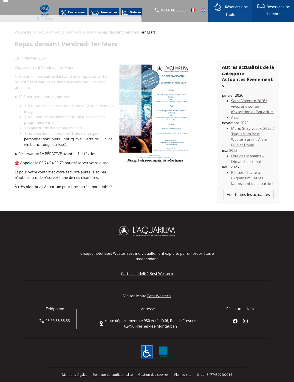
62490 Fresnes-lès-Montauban (150, 319)
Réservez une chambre (273, 10)
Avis (234, 113)
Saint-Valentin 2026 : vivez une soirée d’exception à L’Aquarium (252, 102)
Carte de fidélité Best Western (147, 269)
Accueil (45, 32)
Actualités (63, 32)
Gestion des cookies (153, 370)
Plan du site (183, 370)
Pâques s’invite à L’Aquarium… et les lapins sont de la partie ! (252, 174)
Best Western (159, 291)
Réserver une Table (230, 10)
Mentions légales (74, 370)
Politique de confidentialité (113, 370)
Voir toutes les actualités (248, 190)
